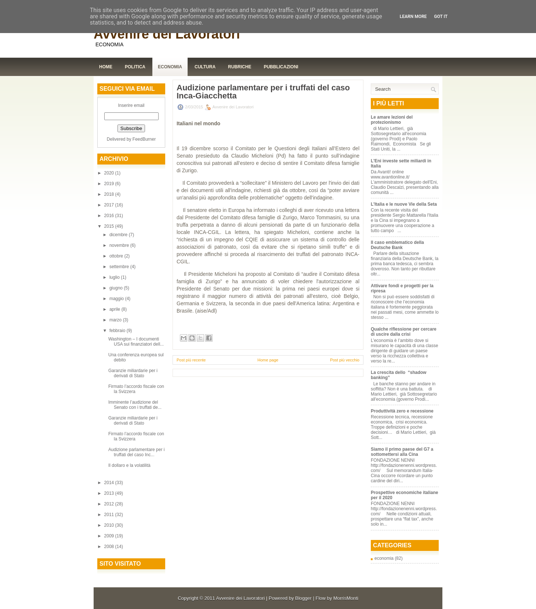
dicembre (119, 234)
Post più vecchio (344, 360)
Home (105, 66)
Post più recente (191, 360)
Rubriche (239, 66)
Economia (170, 66)
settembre (119, 266)
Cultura (205, 66)
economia (384, 558)
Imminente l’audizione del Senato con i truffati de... (135, 405)
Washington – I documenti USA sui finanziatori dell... (136, 341)
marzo (116, 319)
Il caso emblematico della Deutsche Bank (397, 245)
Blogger (303, 598)
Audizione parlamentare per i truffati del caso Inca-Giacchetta (263, 92)
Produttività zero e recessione (402, 411)
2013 (109, 493)
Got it (441, 16)
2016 (109, 215)
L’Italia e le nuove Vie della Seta (404, 204)
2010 (109, 525)
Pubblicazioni (281, 66)
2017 (109, 205)
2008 (109, 546)
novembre (119, 245)
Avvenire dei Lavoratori (167, 34)
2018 (109, 194)
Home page (267, 360)
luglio (115, 277)
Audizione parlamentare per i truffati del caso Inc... (136, 452)
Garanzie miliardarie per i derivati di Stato (132, 373)
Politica (135, 66)
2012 (109, 504)
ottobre (116, 256)
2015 (109, 226)
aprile (115, 309)
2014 (109, 482)
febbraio (118, 330)
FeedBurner (144, 139)
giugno (116, 288)
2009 (109, 535)
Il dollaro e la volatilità (129, 465)
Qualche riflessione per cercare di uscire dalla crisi (404, 332)
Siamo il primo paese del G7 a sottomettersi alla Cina (402, 452)
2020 (109, 173)
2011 (109, 514)
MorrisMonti (345, 598)
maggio (117, 298)
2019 (109, 183)
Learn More (413, 16)
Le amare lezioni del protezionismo (392, 120)
